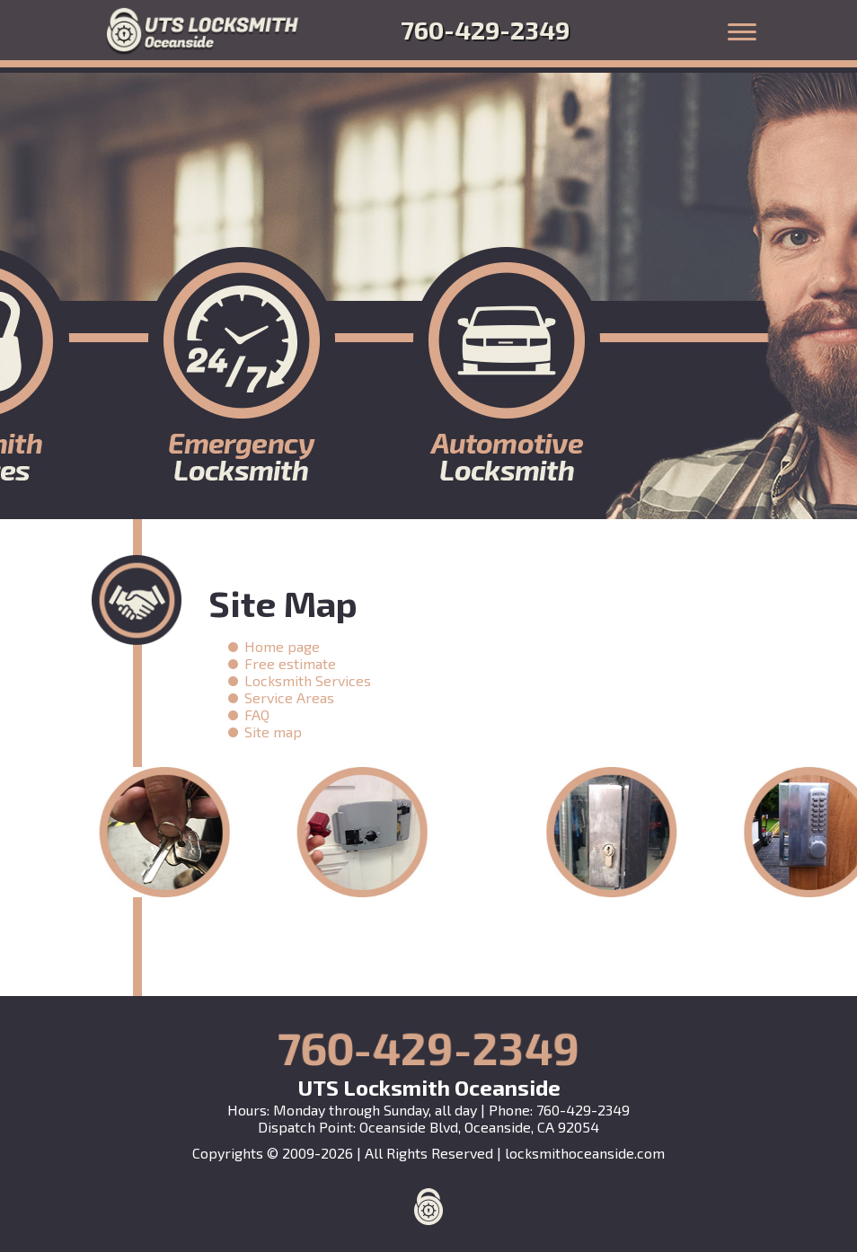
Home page (282, 646)
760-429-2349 (485, 29)
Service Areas (289, 697)
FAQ (256, 714)
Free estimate (290, 663)
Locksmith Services (307, 680)
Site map (273, 731)
